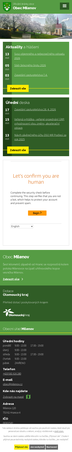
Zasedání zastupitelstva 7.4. (30, 75)
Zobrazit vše (18, 88)
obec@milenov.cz (12, 384)
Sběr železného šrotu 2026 (30, 65)
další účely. (59, 431)
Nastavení (52, 447)
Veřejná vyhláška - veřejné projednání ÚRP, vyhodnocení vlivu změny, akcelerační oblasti (39, 123)
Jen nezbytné (37, 447)
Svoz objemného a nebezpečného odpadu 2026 (39, 56)
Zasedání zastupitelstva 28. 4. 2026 (35, 109)
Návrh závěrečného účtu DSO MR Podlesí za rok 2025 (40, 137)
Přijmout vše (21, 447)
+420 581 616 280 (12, 373)
